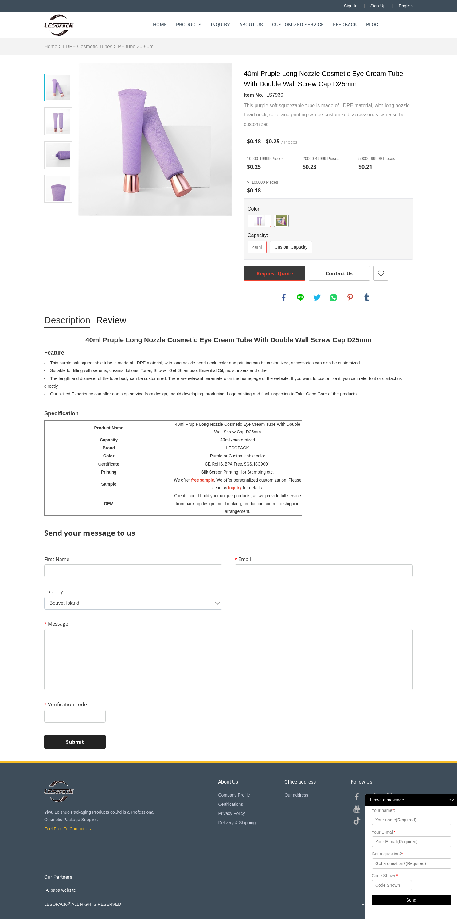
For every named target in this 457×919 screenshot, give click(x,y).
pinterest (350, 297)
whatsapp (333, 297)
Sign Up (378, 5)
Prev (58, 65)
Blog (372, 25)
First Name (56, 559)
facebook (283, 297)
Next (58, 211)
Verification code (65, 704)
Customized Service (298, 25)
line (300, 297)
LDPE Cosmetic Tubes (87, 46)
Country (53, 591)
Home (160, 25)
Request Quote (274, 273)
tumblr (366, 297)
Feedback (345, 25)
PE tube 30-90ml (136, 46)
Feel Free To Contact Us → (70, 828)
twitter (317, 297)
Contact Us (339, 273)
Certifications (230, 804)
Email (243, 559)
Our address (296, 795)
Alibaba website (61, 890)
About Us (251, 25)
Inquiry (220, 25)
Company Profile (234, 795)
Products (188, 25)
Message (56, 623)
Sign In (350, 5)
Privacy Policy (231, 813)
